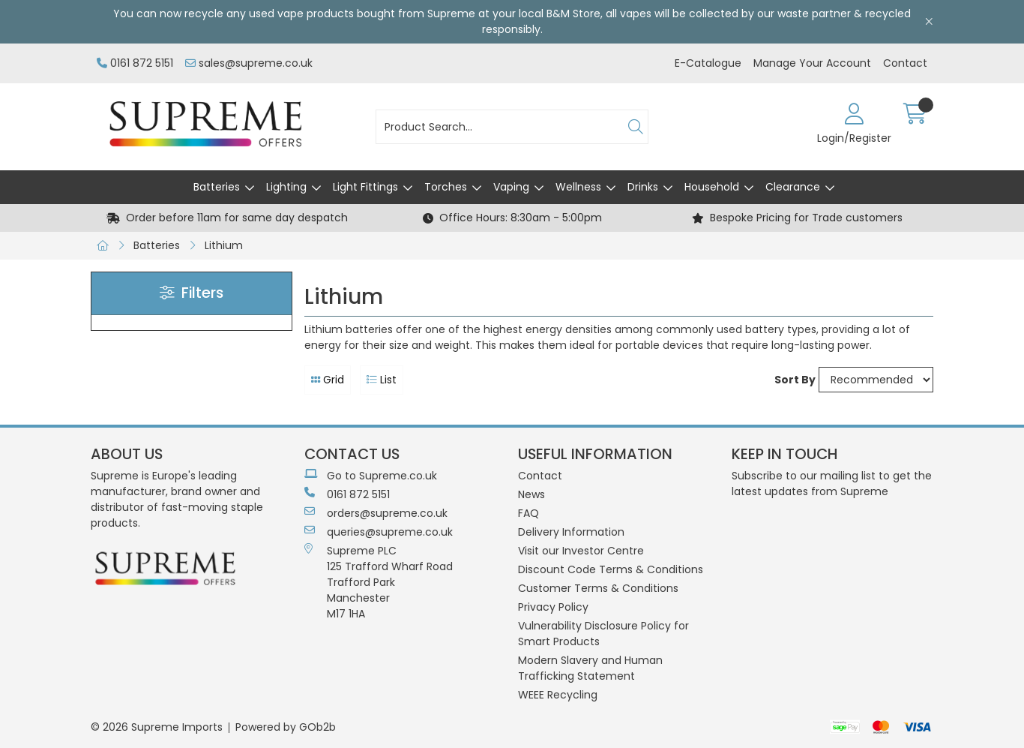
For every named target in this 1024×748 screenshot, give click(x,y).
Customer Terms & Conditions (598, 588)
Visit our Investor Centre (581, 550)
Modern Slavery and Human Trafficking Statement (590, 668)
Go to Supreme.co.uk (370, 475)
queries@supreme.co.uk (378, 531)
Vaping (511, 186)
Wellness (578, 186)
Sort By (795, 379)
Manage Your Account (812, 63)
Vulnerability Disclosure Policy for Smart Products (603, 633)
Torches (445, 186)
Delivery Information (571, 531)
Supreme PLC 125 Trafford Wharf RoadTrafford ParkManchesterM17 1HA (378, 582)
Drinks (642, 186)
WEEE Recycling (557, 694)
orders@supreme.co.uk (376, 513)
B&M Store (573, 13)
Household (711, 186)
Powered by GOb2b (285, 726)
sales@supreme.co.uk (249, 63)
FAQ (528, 513)
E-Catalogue (708, 63)
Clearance (792, 186)
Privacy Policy (553, 606)
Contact (905, 63)
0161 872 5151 (135, 63)
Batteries (216, 186)
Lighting (286, 186)
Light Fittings (365, 186)
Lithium (224, 245)
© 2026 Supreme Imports (157, 726)
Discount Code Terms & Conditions (610, 569)
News (531, 494)
